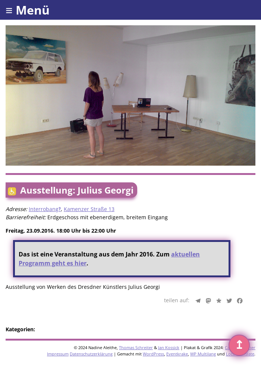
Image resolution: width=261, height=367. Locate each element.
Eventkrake (177, 354)
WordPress (153, 354)
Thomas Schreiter (136, 347)
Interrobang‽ (45, 209)
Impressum (58, 354)
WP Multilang (203, 354)
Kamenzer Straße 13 (89, 209)
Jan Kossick (168, 347)
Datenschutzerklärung (91, 354)
